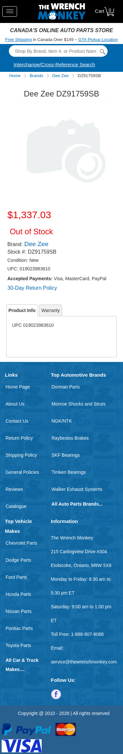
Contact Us (17, 421)
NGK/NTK (61, 421)
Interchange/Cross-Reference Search (54, 64)
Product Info (22, 310)
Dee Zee (60, 75)
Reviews (14, 489)
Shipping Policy (21, 455)
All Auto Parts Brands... (77, 504)
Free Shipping (18, 39)
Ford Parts (16, 577)
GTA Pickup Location (98, 39)
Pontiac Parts (19, 628)
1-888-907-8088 (87, 634)
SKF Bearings (65, 455)
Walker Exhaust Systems (76, 489)
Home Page (18, 386)
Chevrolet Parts (21, 543)
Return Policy (19, 438)
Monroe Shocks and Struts (78, 404)
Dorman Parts (65, 386)
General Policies (22, 472)
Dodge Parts (18, 560)
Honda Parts (18, 594)
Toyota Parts (18, 645)
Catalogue (16, 506)
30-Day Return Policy (32, 288)
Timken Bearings (68, 472)
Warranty (50, 310)
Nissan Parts (18, 611)
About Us (15, 404)
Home (15, 75)
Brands (36, 75)
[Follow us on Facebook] (56, 694)
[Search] (58, 51)
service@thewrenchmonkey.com (84, 661)
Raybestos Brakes (70, 438)
